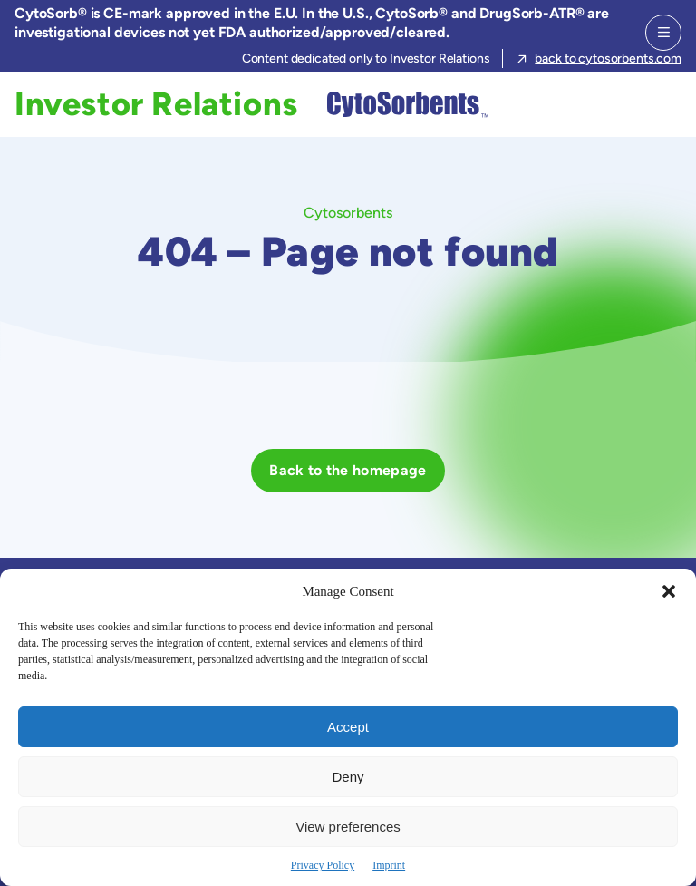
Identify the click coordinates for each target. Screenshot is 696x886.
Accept (348, 727)
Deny (347, 776)
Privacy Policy (322, 865)
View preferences (348, 826)
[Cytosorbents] (403, 104)
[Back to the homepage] (347, 470)
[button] (669, 591)
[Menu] (663, 33)
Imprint (388, 865)
